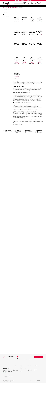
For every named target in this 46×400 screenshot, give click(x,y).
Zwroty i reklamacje (15, 370)
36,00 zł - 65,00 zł (5, 16)
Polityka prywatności (22, 368)
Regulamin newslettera (21, 367)
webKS (7, 381)
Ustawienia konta (29, 369)
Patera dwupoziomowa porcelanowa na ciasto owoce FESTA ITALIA (32, 19)
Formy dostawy (15, 366)
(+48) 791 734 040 (10, 356)
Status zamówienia (38, 357)
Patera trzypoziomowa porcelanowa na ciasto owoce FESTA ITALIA (24, 32)
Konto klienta (28, 366)
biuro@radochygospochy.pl (23, 359)
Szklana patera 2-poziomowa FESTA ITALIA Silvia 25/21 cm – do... (39, 31)
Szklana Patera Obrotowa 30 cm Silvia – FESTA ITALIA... (32, 43)
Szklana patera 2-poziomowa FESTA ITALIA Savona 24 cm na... (17, 44)
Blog (34, 370)
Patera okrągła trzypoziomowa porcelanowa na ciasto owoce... (16, 18)
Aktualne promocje (36, 366)
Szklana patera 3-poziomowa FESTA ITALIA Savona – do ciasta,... (24, 44)
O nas (14, 369)
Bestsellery (35, 369)
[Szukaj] (19, 3)
